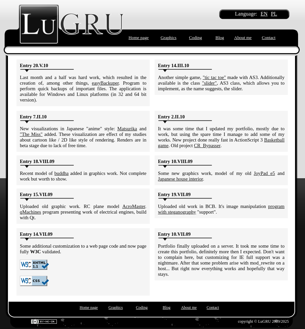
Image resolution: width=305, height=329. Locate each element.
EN (264, 14)
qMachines (30, 212)
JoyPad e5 (264, 173)
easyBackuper (105, 83)
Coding (195, 37)
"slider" (209, 83)
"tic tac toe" (214, 77)
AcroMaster (133, 206)
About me (243, 37)
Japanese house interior (180, 179)
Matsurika (127, 128)
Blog (219, 37)
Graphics (168, 37)
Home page (139, 37)
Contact (268, 37)
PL (274, 14)
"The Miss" (31, 134)
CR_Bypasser (207, 145)
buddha (61, 173)
